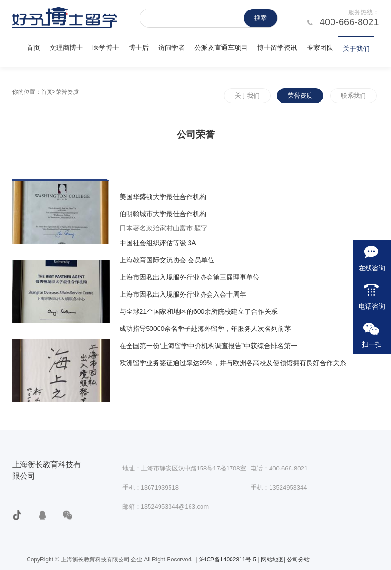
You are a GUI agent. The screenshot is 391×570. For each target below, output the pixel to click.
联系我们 (353, 95)
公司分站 (298, 559)
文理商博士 (66, 47)
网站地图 (272, 559)
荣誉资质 (300, 95)
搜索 (260, 17)
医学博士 (105, 47)
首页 (33, 47)
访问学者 (171, 47)
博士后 (139, 47)
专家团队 (320, 47)
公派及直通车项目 (221, 47)
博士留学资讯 (277, 47)
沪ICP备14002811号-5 (228, 559)
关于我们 (356, 48)
